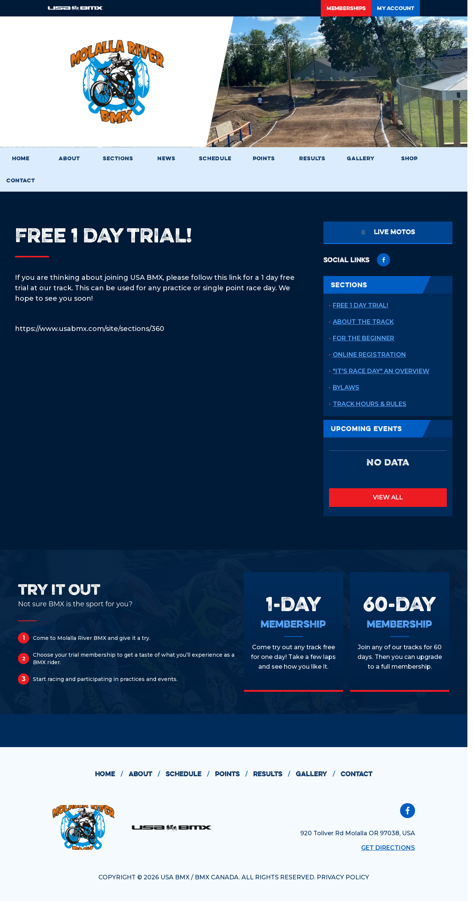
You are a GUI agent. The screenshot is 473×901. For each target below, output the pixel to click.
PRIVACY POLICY (343, 877)
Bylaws (346, 387)
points (234, 774)
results (274, 774)
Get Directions (388, 847)
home (112, 774)
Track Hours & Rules (369, 404)
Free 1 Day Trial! (360, 305)
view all (388, 497)
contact (356, 774)
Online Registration (369, 354)
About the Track (363, 321)
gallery (318, 774)
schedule (190, 774)
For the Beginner (363, 338)
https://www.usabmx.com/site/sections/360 (89, 329)
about (147, 774)
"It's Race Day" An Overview (381, 371)
